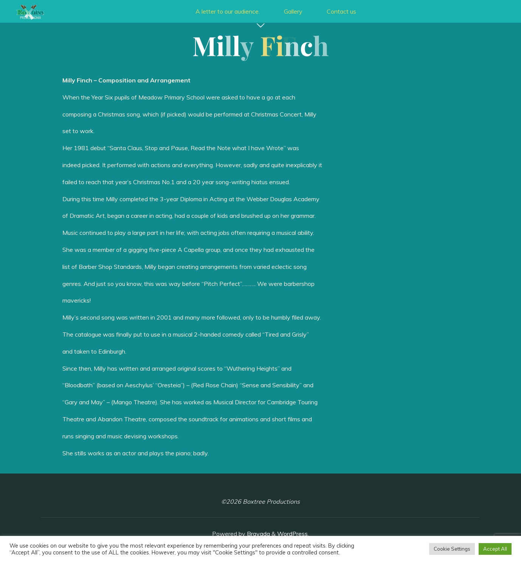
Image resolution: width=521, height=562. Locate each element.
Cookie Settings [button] (452, 549)
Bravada (257, 533)
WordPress (292, 533)
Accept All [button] (495, 549)
